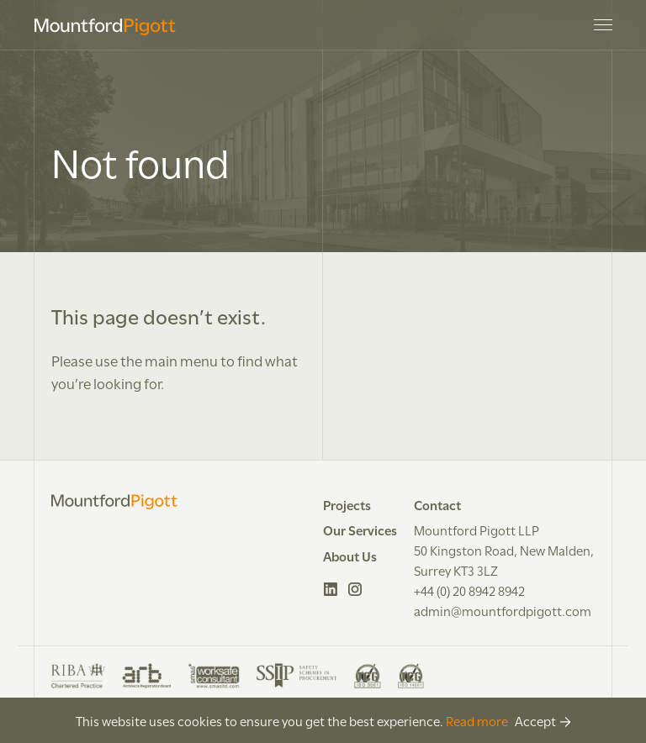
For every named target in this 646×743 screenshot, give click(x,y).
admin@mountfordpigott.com (502, 610)
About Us (350, 555)
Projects (347, 504)
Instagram (355, 589)
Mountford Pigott (105, 26)
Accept (535, 720)
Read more (477, 720)
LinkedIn (331, 589)
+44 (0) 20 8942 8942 (469, 590)
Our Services (360, 529)
